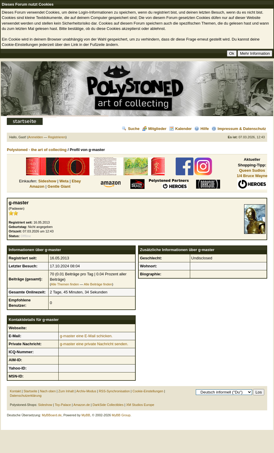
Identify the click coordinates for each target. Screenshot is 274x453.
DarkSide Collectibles (108, 405)
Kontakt (15, 391)
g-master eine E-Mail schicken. (86, 336)
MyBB (85, 415)
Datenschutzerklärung (25, 395)
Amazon (36, 186)
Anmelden (35, 137)
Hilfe (201, 128)
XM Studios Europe (140, 405)
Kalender (180, 128)
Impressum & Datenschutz (238, 128)
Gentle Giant (59, 186)
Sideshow (47, 181)
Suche (131, 128)
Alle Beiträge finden (98, 284)
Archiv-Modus (86, 391)
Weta (64, 181)
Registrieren (56, 137)
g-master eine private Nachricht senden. (94, 344)
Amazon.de (81, 405)
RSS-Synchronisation (114, 391)
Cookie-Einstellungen (147, 391)
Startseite (30, 391)
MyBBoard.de (52, 415)
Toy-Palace (63, 405)
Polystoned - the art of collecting (37, 149)
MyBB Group (121, 415)
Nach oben (48, 391)
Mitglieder (154, 128)
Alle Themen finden (65, 284)
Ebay (76, 181)
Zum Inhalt (66, 391)
